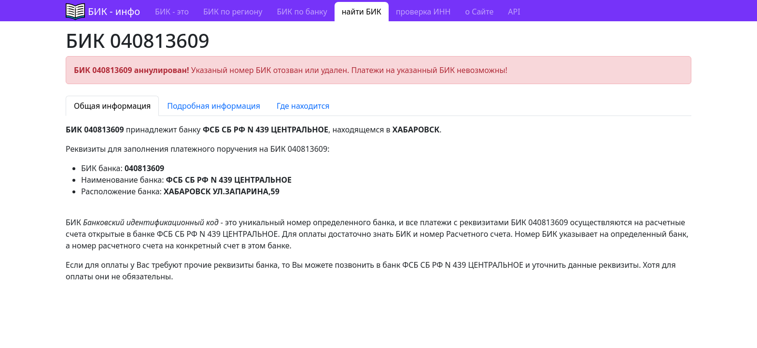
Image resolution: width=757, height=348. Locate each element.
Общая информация (112, 106)
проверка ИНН (423, 11)
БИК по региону (232, 11)
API (514, 11)
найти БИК (361, 11)
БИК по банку (302, 11)
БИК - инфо (114, 11)
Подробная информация (213, 106)
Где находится (303, 106)
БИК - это (172, 11)
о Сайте (479, 11)
